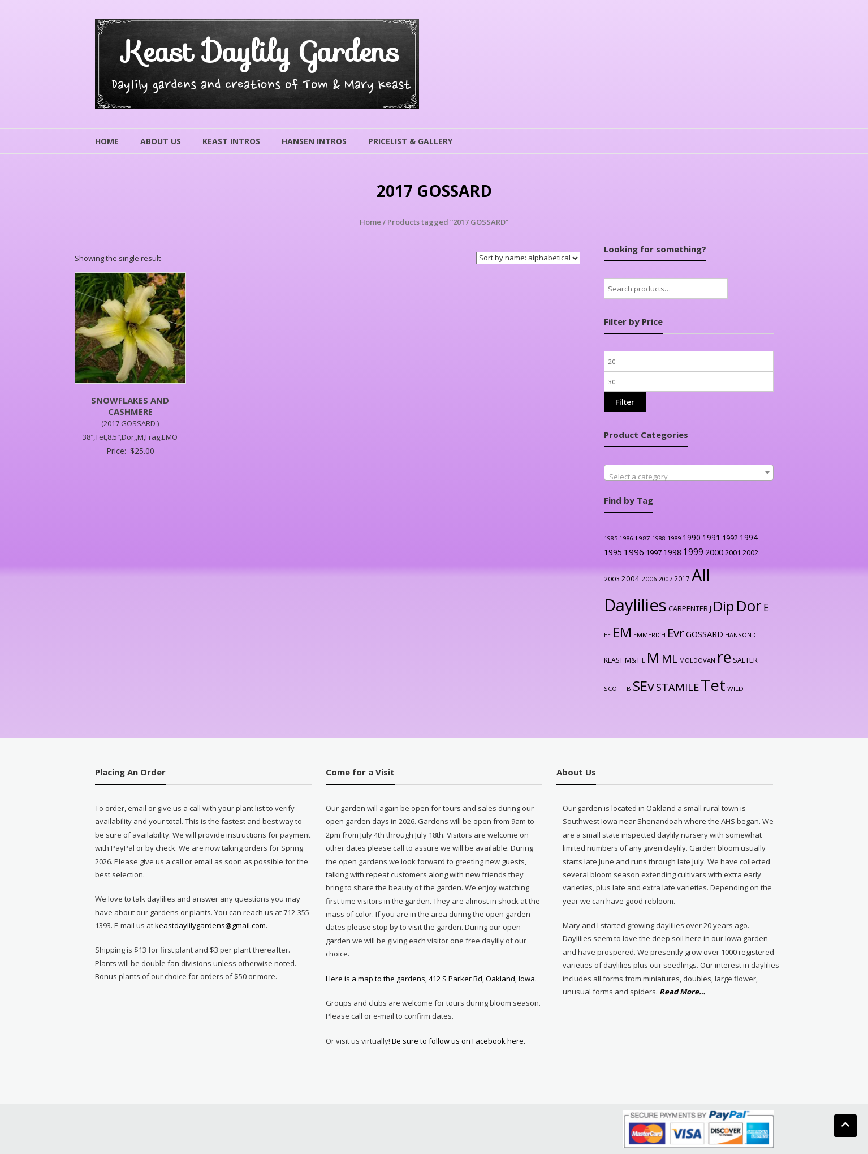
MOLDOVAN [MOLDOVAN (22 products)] (697, 660)
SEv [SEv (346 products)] (643, 685)
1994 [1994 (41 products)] (749, 537)
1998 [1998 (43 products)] (672, 552)
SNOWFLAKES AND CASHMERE (130, 405)
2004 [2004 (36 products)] (630, 578)
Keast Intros (231, 141)
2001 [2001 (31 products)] (733, 552)
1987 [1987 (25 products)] (642, 538)
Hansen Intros (314, 141)
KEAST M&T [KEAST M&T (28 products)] (622, 660)
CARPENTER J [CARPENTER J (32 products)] (689, 608)
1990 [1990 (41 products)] (692, 537)
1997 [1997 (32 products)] (654, 552)
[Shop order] (528, 258)
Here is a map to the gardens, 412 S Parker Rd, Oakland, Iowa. (431, 978)
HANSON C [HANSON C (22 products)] (741, 634)
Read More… (682, 991)
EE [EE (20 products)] (607, 635)
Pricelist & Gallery (410, 141)
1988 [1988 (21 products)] (659, 538)
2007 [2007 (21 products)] (665, 578)
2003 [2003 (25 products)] (612, 578)
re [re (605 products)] (724, 657)
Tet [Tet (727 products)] (713, 685)
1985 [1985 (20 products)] (610, 538)
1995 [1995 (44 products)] (613, 552)
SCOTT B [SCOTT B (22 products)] (617, 688)
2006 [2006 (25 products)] (649, 578)
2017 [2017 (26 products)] (682, 578)
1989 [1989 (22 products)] (674, 538)
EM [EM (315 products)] (622, 632)
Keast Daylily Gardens (261, 51)
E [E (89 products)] (766, 607)
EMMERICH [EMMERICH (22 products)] (649, 634)
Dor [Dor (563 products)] (749, 605)
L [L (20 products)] (643, 660)
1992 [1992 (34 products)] (730, 538)
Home (107, 141)
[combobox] (689, 473)
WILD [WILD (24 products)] (735, 688)
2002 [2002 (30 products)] (750, 552)
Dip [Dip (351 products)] (723, 606)
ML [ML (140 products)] (669, 658)
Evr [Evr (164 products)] (675, 633)
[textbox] (688, 476)
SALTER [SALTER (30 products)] (745, 660)
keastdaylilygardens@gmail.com (210, 925)
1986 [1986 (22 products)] (626, 538)
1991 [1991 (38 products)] (711, 537)
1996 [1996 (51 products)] (634, 551)
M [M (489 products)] (653, 657)
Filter (624, 402)
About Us (160, 141)
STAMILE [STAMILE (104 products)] (677, 687)
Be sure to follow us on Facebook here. (457, 1041)
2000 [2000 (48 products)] (714, 551)
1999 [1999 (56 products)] (693, 552)
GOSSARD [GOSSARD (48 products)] (704, 634)
